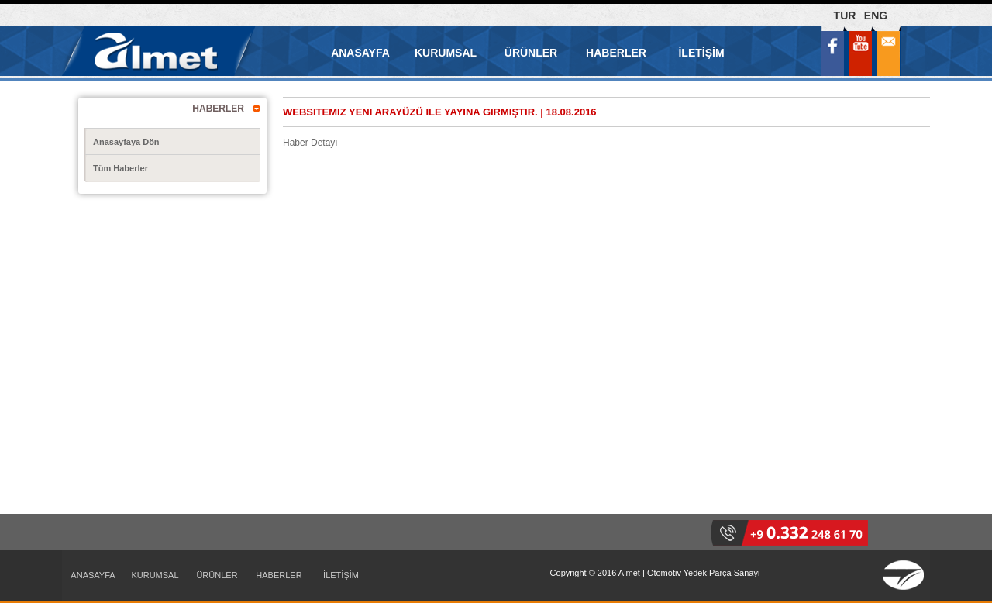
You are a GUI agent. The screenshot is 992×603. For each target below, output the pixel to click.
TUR (845, 15)
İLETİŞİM (701, 53)
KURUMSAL (446, 53)
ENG (875, 15)
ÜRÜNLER (531, 53)
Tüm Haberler (120, 168)
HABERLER (616, 53)
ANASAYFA (360, 53)
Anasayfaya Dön (126, 141)
